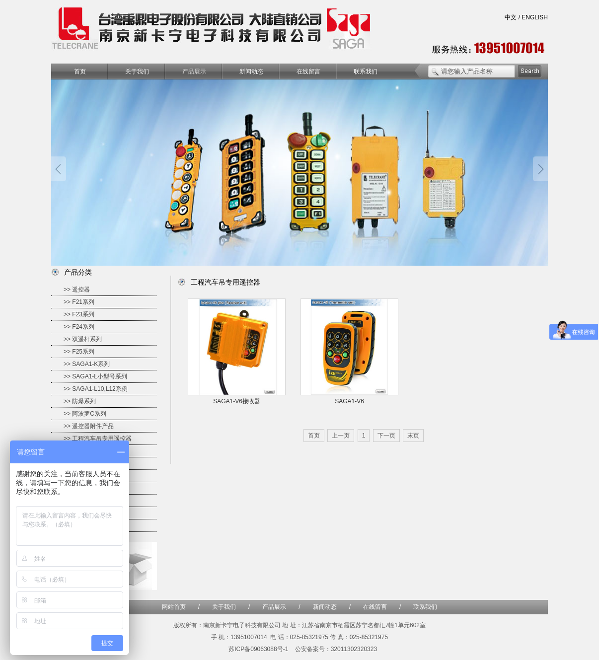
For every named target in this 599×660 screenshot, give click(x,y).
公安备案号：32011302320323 (336, 649)
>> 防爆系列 (80, 401)
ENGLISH (535, 17)
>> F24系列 (79, 326)
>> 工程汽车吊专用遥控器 (98, 438)
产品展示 (194, 71)
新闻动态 (251, 71)
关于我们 (137, 71)
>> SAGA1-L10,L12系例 (96, 388)
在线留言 (308, 71)
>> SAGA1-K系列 (87, 364)
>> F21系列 (79, 301)
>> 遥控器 (77, 289)
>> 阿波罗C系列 (85, 413)
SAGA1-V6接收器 (236, 401)
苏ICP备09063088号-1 (258, 649)
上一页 (341, 435)
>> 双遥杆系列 (83, 339)
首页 (80, 71)
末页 (413, 435)
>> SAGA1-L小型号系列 (95, 376)
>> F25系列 (79, 351)
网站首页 (174, 606)
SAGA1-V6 (349, 401)
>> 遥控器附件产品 (89, 426)
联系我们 (365, 71)
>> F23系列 (79, 314)
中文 (511, 17)
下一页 (386, 435)
